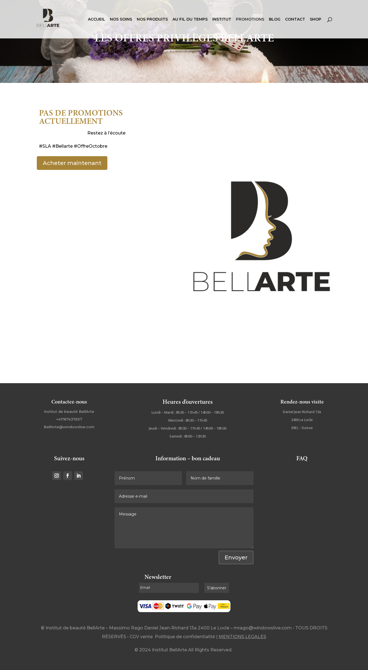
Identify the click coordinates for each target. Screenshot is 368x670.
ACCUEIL (96, 19)
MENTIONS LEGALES (242, 636)
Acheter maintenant (72, 163)
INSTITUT (221, 19)
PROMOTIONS (250, 19)
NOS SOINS (121, 19)
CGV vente (141, 636)
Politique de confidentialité (185, 636)
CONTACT (295, 19)
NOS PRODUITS (152, 19)
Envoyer (236, 557)
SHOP (315, 19)
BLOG (274, 19)
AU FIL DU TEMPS (190, 19)
